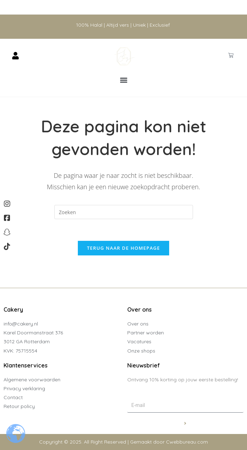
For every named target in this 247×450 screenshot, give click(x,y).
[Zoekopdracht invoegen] (123, 212)
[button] (123, 80)
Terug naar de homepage (123, 248)
